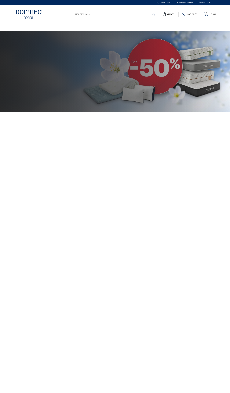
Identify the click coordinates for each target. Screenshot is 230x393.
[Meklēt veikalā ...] (116, 14)
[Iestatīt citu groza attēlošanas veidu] (208, 14)
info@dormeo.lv (186, 2)
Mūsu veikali (207, 2)
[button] (153, 14)
